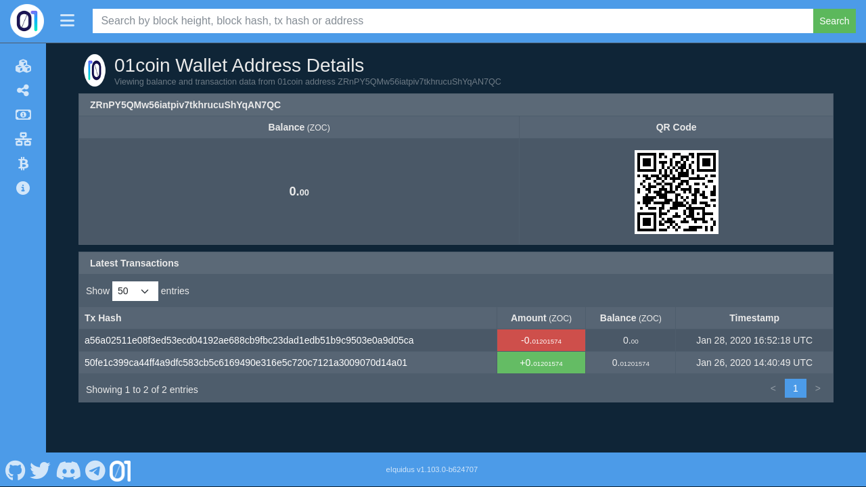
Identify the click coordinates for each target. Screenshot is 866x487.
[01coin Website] (120, 469)
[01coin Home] (27, 21)
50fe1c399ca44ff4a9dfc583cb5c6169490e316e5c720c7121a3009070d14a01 (246, 362)
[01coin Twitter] (40, 469)
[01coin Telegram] (96, 469)
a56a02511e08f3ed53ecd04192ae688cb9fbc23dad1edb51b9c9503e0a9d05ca (249, 340)
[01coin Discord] (68, 469)
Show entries (137, 291)
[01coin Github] (15, 469)
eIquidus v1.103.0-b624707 (432, 469)
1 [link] (795, 388)
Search (834, 21)
